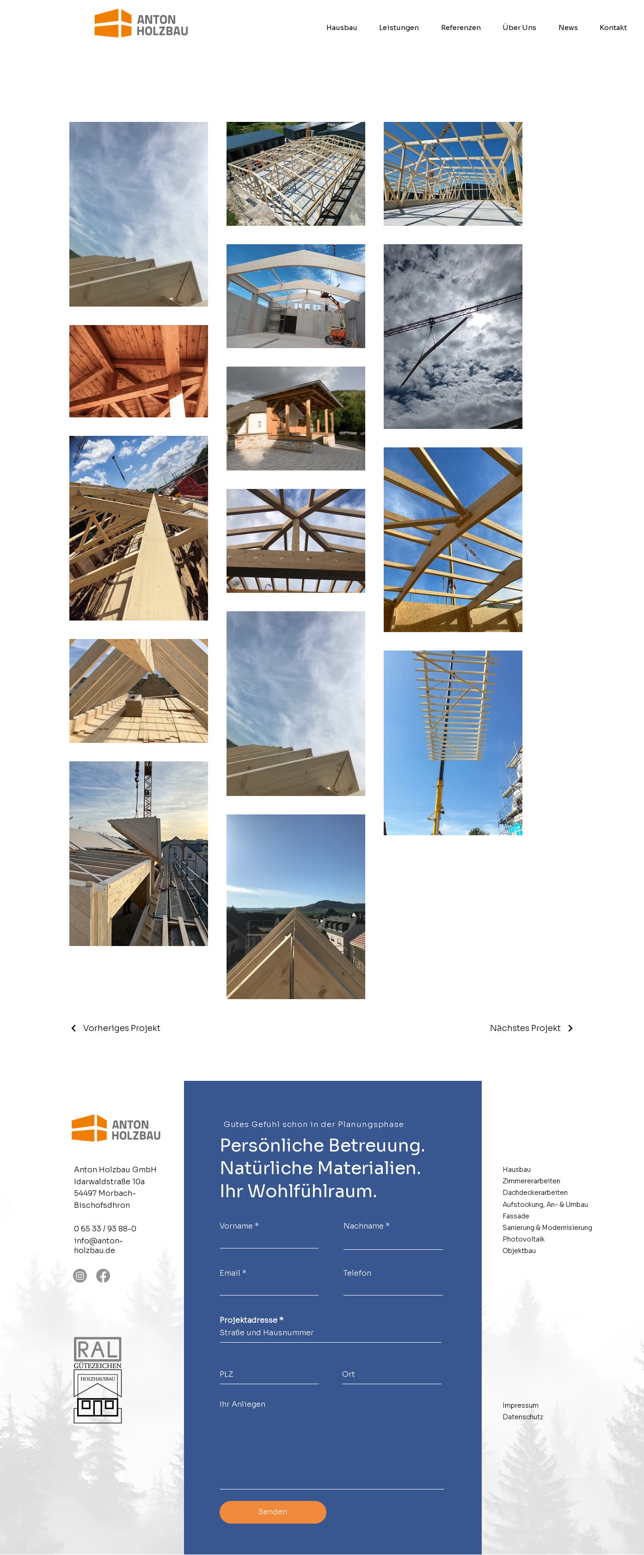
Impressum (521, 1405)
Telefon (357, 1273)
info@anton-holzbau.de (98, 1245)
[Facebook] (103, 1276)
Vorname (236, 1226)
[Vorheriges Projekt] (114, 1028)
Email (230, 1273)
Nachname (363, 1226)
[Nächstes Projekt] (532, 1028)
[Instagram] (80, 1276)
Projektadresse (248, 1320)
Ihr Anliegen (242, 1404)
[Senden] (273, 1512)
